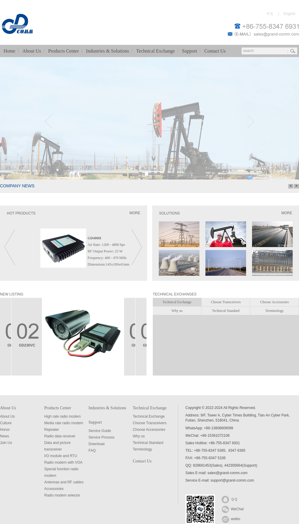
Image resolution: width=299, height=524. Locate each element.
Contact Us (215, 50)
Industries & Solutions (107, 50)
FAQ (92, 450)
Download (96, 444)
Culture (6, 423)
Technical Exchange (155, 50)
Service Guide (100, 431)
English (289, 14)
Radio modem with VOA (63, 462)
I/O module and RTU (60, 456)
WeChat (233, 508)
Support (189, 50)
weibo (231, 518)
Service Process (102, 437)
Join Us (6, 443)
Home (9, 50)
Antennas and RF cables (63, 482)
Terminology (142, 449)
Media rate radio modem (63, 423)
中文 (270, 14)
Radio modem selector (62, 495)
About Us (31, 50)
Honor (5, 430)
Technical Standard (148, 443)
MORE (134, 213)
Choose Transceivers (150, 423)
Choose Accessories (149, 430)
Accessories (54, 489)
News (4, 436)
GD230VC (27, 345)
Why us (139, 436)
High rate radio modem (62, 416)
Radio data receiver (59, 436)
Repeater (51, 430)
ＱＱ (229, 498)
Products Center (63, 50)
